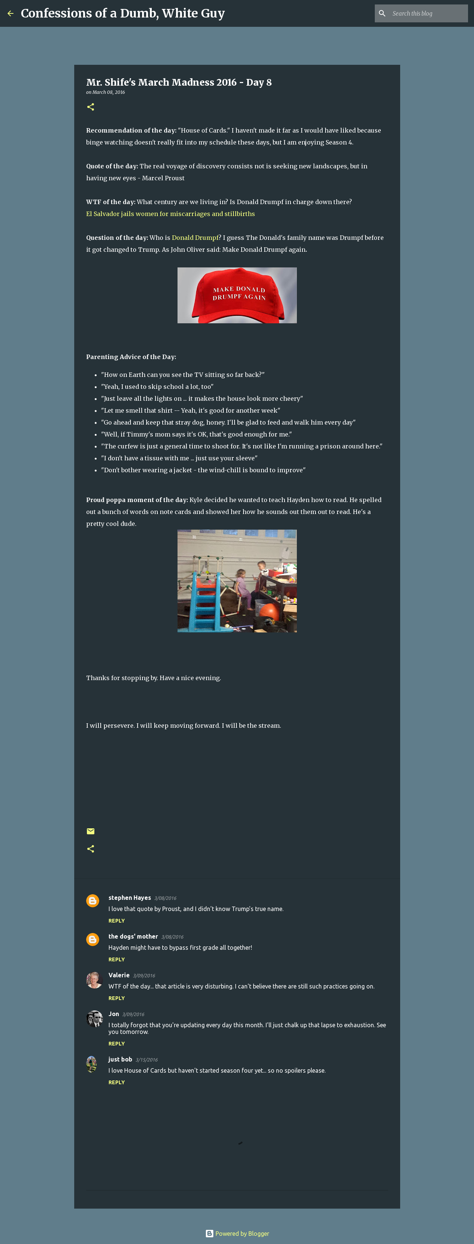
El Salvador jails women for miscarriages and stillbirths (170, 214)
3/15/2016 (146, 1059)
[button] (90, 107)
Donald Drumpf (195, 237)
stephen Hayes (130, 897)
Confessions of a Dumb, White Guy (123, 13)
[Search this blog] (429, 13)
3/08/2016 (165, 898)
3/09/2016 (144, 975)
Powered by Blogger (237, 1233)
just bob (120, 1059)
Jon (114, 1013)
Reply (117, 921)
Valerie (119, 975)
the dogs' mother (133, 936)
